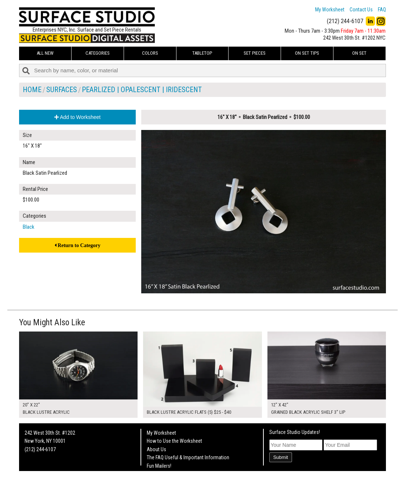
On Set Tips (307, 53)
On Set (359, 53)
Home (32, 89)
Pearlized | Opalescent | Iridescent (142, 89)
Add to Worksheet (77, 117)
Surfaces (61, 89)
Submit (280, 457)
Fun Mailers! (159, 466)
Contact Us (361, 9)
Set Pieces (255, 53)
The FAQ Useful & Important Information (188, 457)
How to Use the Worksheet (174, 441)
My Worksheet (329, 9)
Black (28, 227)
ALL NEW (45, 53)
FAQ (382, 9)
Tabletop (202, 53)
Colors (150, 53)
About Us (156, 449)
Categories (97, 53)
